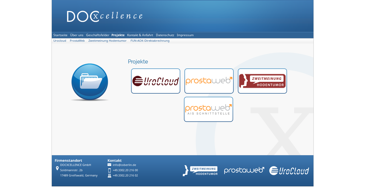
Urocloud (59, 40)
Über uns (76, 35)
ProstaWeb (77, 40)
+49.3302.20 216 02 (125, 175)
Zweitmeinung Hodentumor (107, 40)
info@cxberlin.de (124, 165)
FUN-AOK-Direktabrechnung (150, 40)
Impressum (185, 35)
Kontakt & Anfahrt (140, 35)
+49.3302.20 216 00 (125, 170)
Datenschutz (165, 35)
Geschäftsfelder (97, 35)
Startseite (60, 35)
